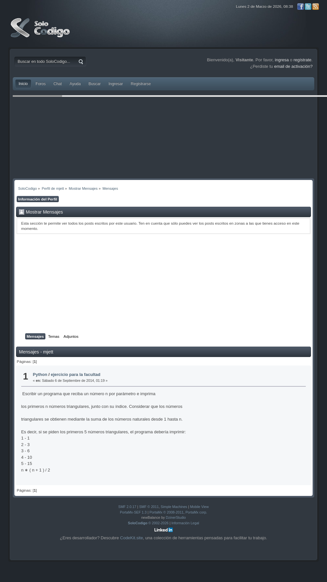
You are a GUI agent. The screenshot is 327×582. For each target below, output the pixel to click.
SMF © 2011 (149, 507)
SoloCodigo (41, 32)
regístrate (302, 59)
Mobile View (199, 507)
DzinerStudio (176, 517)
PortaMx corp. (196, 512)
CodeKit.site (131, 537)
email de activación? (293, 66)
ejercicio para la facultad (75, 374)
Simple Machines (174, 507)
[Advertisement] (163, 283)
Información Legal (185, 523)
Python (40, 374)
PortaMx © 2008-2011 (166, 512)
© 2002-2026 (148, 523)
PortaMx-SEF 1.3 (133, 512)
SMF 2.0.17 (127, 507)
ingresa (282, 59)
